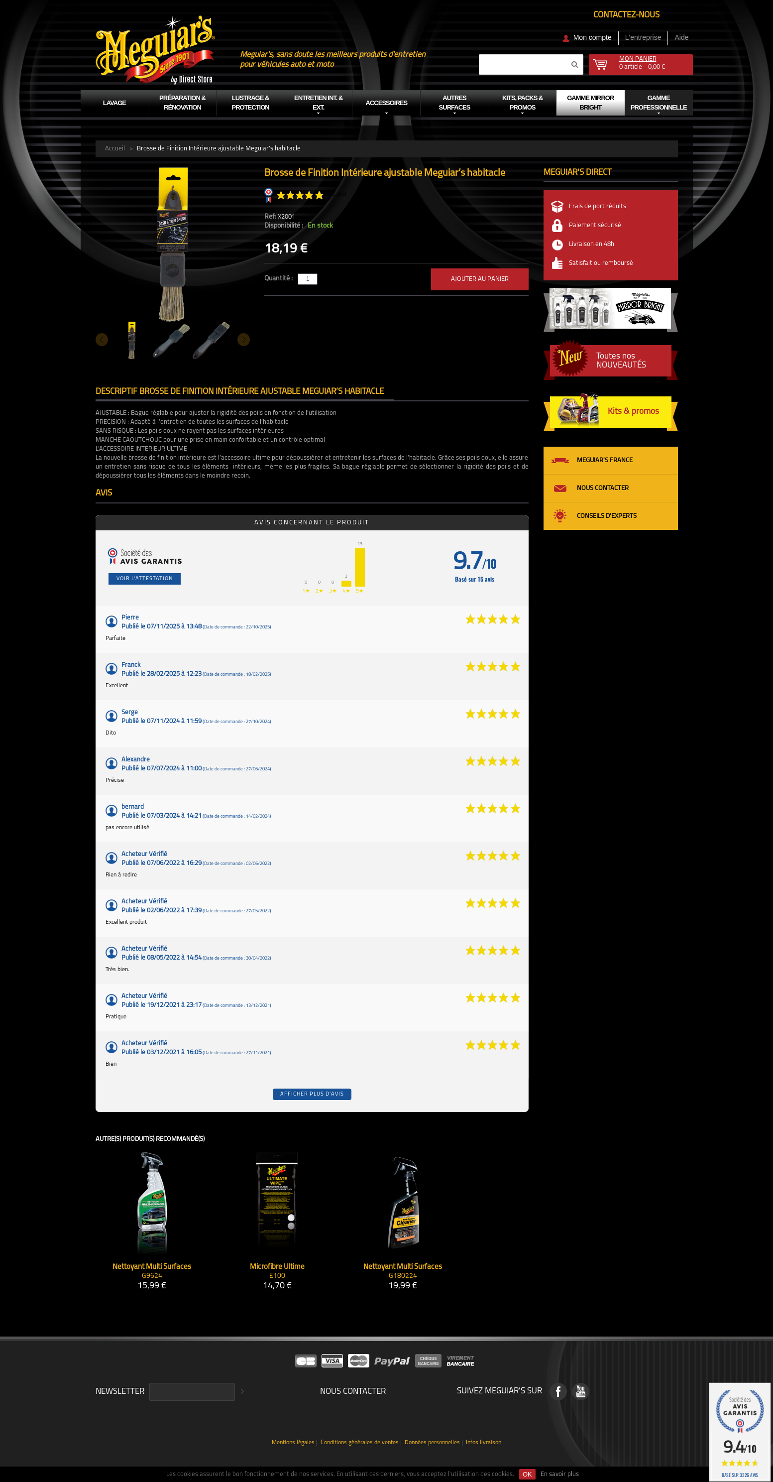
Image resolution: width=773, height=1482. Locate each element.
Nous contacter (603, 488)
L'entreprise (643, 37)
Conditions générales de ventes (360, 1443)
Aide (681, 37)
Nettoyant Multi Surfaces (151, 1267)
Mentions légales (293, 1443)
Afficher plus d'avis (312, 1094)
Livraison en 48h (591, 244)
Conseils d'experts (607, 516)
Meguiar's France (605, 460)
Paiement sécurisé (595, 225)
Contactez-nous (626, 15)
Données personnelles (432, 1443)
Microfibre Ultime (277, 1267)
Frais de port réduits (597, 206)
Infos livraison (483, 1443)
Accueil (115, 148)
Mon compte (592, 37)
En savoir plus (560, 1474)
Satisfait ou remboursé (601, 263)
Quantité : (279, 278)
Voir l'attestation (144, 579)
